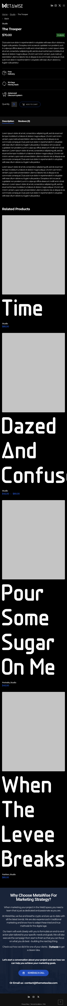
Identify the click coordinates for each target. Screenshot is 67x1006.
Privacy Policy (25, 1004)
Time (23, 309)
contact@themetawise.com (41, 982)
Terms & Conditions (36, 1004)
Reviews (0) (24, 121)
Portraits (6, 682)
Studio (12, 14)
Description (8, 121)
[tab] (8, 121)
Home (4, 14)
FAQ (44, 1004)
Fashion (5, 874)
